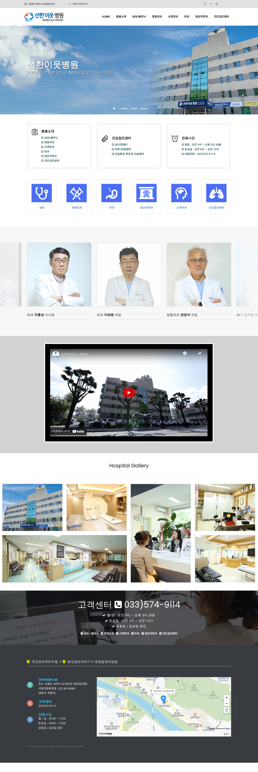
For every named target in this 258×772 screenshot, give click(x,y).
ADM (80, 756)
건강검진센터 (221, 16)
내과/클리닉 (139, 16)
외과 (186, 16)
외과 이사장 (40, 323)
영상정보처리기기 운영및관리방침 (92, 671)
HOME (106, 16)
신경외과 (173, 16)
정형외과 (157, 16)
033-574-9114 (80, 4)
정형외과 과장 (182, 323)
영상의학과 (201, 16)
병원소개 (121, 16)
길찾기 (226, 743)
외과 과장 (109, 323)
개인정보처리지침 (44, 671)
